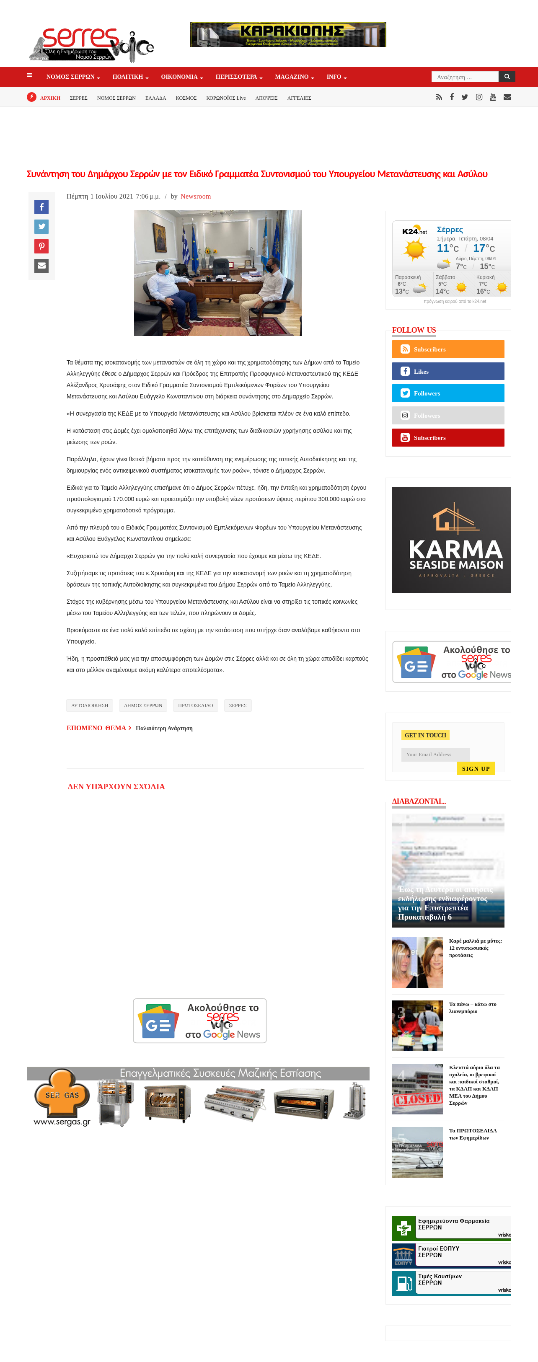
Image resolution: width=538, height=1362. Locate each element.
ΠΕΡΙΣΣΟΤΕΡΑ (237, 77)
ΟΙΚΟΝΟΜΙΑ (180, 77)
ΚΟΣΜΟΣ (186, 98)
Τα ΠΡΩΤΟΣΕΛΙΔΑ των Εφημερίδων (473, 1134)
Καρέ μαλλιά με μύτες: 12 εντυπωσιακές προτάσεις (475, 948)
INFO (335, 77)
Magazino (292, 77)
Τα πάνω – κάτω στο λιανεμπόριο (473, 1007)
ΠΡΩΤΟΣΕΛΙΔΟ (195, 705)
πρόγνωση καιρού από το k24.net (455, 302)
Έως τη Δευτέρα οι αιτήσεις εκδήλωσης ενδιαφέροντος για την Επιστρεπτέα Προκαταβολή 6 (445, 903)
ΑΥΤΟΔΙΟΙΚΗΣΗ (89, 705)
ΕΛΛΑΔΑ (155, 98)
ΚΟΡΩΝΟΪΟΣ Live (226, 98)
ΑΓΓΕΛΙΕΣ (299, 98)
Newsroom (196, 196)
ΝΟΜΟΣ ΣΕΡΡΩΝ (71, 77)
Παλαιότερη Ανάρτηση (164, 728)
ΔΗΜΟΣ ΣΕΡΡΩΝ (143, 705)
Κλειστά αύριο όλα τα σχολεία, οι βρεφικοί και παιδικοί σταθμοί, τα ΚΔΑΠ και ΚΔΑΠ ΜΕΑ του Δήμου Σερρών (474, 1085)
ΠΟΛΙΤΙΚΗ (129, 77)
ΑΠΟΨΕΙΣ (267, 98)
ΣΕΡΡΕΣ (79, 98)
